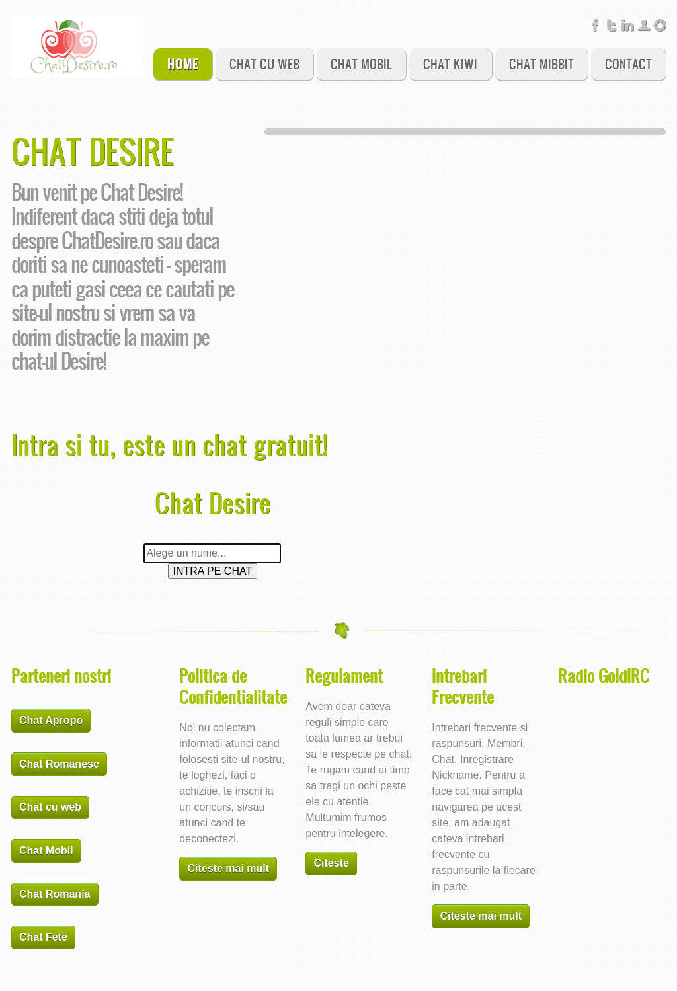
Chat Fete (43, 937)
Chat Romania (55, 894)
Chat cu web (50, 807)
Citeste (331, 863)
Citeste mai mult (229, 868)
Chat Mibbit (541, 64)
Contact (628, 64)
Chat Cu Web (264, 64)
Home (182, 64)
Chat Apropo (51, 720)
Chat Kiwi (450, 64)
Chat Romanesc (59, 764)
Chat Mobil (361, 64)
